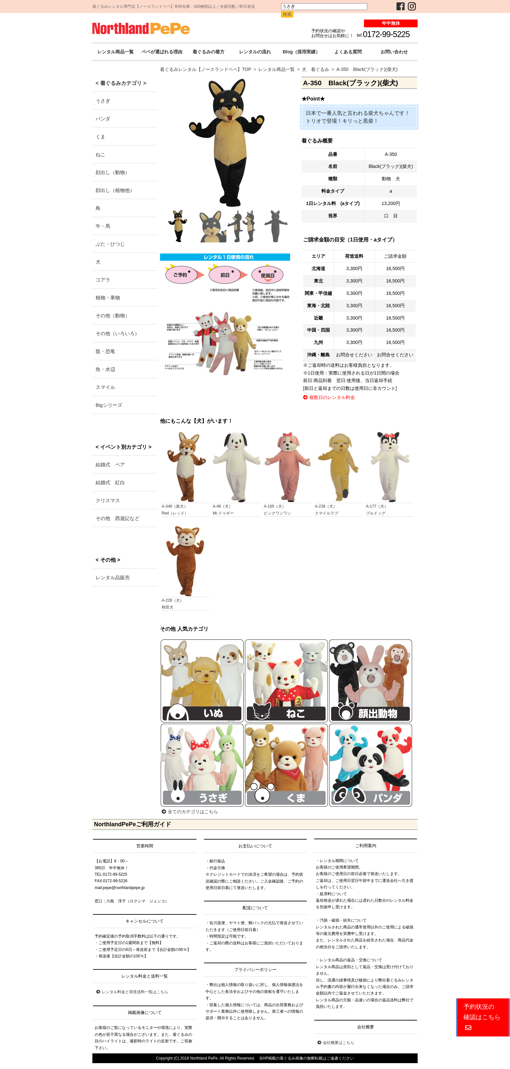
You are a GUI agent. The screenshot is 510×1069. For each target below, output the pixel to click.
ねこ (100, 154)
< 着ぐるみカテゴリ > (121, 83)
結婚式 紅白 (110, 482)
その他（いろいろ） (118, 333)
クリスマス (108, 500)
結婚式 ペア (110, 464)
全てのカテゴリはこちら (190, 811)
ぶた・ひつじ (110, 244)
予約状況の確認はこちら (482, 1017)
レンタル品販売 (113, 577)
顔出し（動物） (113, 172)
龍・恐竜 (105, 351)
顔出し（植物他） (115, 190)
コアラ (103, 279)
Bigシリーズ (109, 405)
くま (100, 136)
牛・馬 (103, 226)
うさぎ (103, 100)
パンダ (103, 118)
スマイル (105, 387)
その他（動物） (113, 315)
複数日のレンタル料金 (329, 397)
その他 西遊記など (118, 518)
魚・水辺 (105, 369)
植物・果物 (108, 297)
